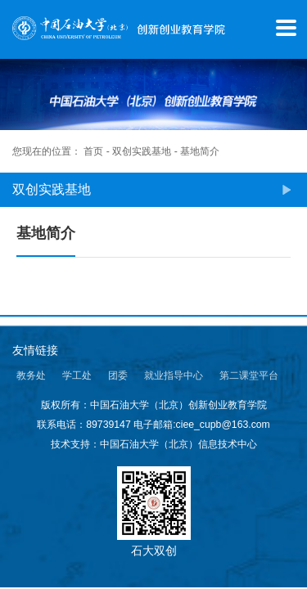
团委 (118, 375)
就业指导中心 (173, 375)
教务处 (31, 375)
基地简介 (199, 151)
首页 (93, 151)
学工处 (77, 375)
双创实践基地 (141, 151)
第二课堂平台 (248, 375)
